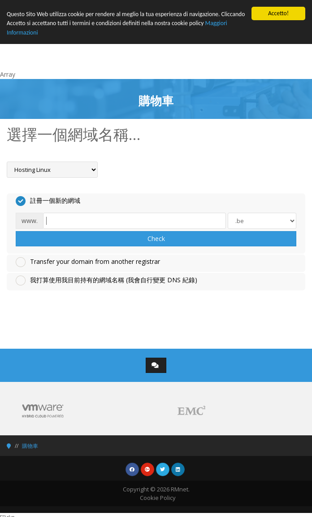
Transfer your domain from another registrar (88, 262)
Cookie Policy (158, 498)
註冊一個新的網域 (48, 201)
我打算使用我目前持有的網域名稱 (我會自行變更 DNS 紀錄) (106, 280)
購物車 (30, 446)
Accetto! (278, 13)
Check (156, 238)
